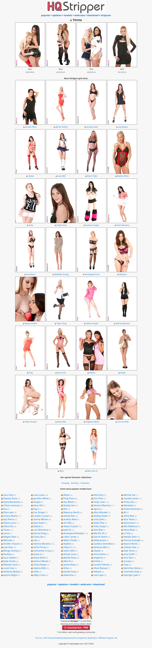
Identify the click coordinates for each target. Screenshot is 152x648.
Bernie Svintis (61, 127)
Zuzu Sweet (9, 557)
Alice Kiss (98, 494)
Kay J (36, 508)
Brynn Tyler (92, 176)
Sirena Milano (40, 519)
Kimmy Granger (132, 540)
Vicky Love (99, 501)
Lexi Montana (40, 529)
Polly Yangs (99, 526)
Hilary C (67, 547)
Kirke (66, 568)
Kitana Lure (9, 522)
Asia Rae (98, 529)
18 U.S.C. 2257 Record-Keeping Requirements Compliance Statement (66, 638)
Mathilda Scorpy (61, 274)
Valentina (68, 575)
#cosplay (66, 483)
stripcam (106, 15)
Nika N (67, 561)
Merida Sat (129, 494)
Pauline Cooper (92, 225)
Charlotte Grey (131, 571)
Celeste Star (130, 547)
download (93, 15)
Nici (65, 508)
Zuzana (127, 561)
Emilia (96, 561)
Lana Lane (38, 494)
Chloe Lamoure (11, 505)
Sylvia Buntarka (11, 501)
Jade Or (67, 529)
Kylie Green (9, 561)
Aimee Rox (69, 515)
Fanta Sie (38, 536)
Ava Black (68, 501)
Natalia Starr (130, 536)
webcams (79, 15)
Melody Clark (10, 564)
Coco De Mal (123, 421)
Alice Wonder (100, 512)
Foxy (31, 372)
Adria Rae (61, 421)
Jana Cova (61, 372)
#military (75, 483)
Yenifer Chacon (11, 543)
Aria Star (128, 557)
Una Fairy (8, 494)
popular (45, 15)
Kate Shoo (129, 550)
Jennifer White (41, 498)
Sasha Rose (69, 564)
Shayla (36, 501)
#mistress (85, 483)
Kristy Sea (129, 501)
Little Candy (69, 536)
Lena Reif (61, 176)
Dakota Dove (10, 498)
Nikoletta (128, 505)
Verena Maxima (101, 505)
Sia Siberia (30, 274)
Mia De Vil (98, 533)
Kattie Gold (61, 225)
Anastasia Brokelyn (73, 533)
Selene (37, 526)
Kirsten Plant (31, 127)
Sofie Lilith (69, 550)
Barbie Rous (70, 557)
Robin (66, 494)
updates (57, 15)
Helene (97, 571)
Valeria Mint (39, 568)
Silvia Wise (129, 529)
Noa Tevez (129, 519)
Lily (35, 540)
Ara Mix (67, 522)
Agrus (96, 508)
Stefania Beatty (11, 571)
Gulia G (37, 554)
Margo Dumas (11, 550)
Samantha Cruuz (42, 550)
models (68, 15)
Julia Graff (129, 554)
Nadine (67, 543)
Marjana (123, 274)
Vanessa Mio (100, 547)
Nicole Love (69, 554)
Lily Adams (123, 127)
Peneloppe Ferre (92, 274)
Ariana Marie (10, 515)
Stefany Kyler (100, 515)
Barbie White (123, 176)
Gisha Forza (39, 547)
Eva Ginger (39, 512)
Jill (125, 512)
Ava (5, 508)
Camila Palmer (101, 564)
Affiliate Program (106, 638)
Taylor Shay (61, 323)
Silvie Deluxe (100, 568)
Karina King (39, 533)
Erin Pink (98, 498)
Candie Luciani (41, 515)
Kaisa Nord (39, 557)
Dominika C (130, 522)
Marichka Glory (132, 568)
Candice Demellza (103, 543)
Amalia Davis (92, 127)
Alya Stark (38, 522)
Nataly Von (69, 505)
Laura (6, 533)
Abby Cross (39, 575)
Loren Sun (8, 568)
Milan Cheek (70, 540)
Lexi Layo (98, 575)
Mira (62, 471)
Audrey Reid (70, 519)
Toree (6, 529)
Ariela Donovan (132, 508)
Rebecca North (71, 512)
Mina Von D (92, 471)
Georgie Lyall (131, 575)
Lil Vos (127, 533)
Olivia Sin (8, 526)
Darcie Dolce (100, 536)
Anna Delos (99, 554)
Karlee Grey (69, 571)
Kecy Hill (38, 505)
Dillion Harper (92, 323)
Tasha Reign (39, 564)
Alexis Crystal (70, 526)
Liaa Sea (7, 547)
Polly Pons (69, 498)
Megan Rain (9, 536)
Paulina (7, 554)
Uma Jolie (98, 519)
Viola (31, 225)
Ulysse (31, 176)
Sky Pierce (8, 519)
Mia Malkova (130, 526)
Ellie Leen (8, 512)
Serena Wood (40, 561)
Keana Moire (130, 543)
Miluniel (7, 540)
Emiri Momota (123, 225)
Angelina (98, 557)
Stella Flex (98, 522)
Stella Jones (99, 540)
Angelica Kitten (92, 421)
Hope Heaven (31, 421)
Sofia (36, 571)
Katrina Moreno (123, 323)
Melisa (92, 372)
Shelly (123, 372)
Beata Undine (31, 323)
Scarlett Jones (131, 498)
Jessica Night (10, 575)
